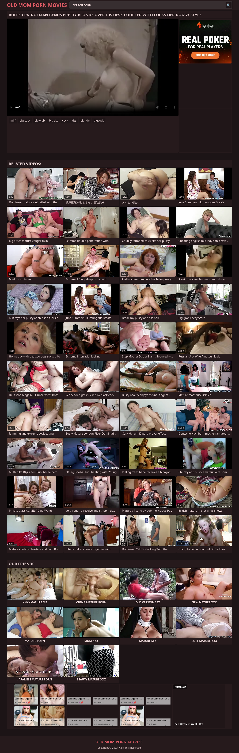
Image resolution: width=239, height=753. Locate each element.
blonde (85, 120)
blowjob (40, 120)
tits (74, 120)
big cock (25, 120)
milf (13, 120)
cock (65, 120)
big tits (53, 120)
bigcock (99, 120)
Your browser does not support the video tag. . (93, 67)
